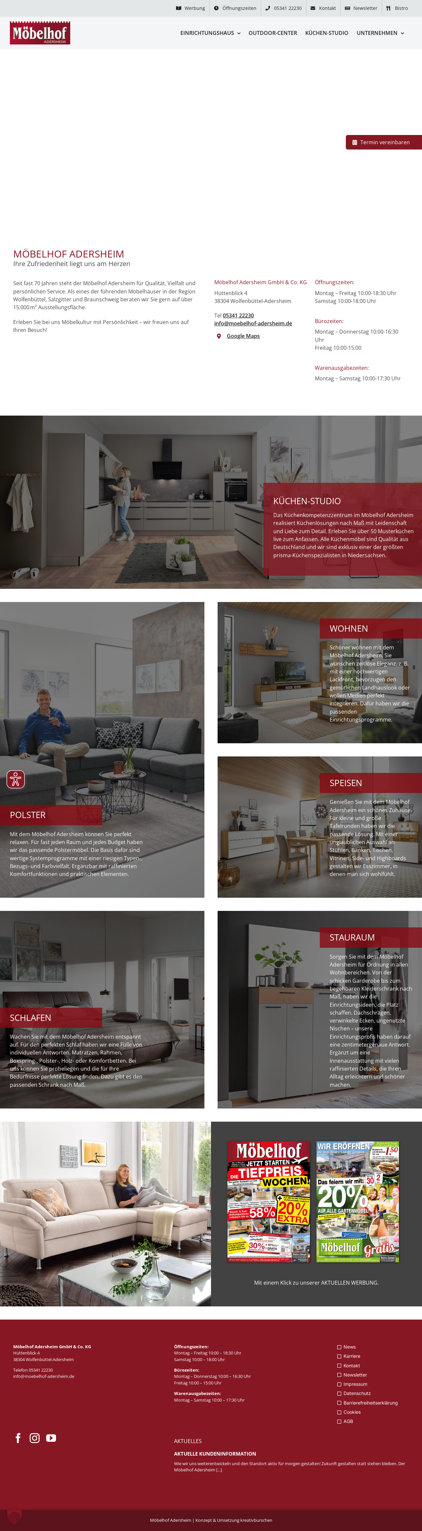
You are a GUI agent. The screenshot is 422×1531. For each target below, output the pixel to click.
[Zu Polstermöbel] (102, 750)
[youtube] (51, 1438)
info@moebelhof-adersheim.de (253, 323)
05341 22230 (238, 315)
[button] (14, 1516)
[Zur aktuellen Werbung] (105, 1214)
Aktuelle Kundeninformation (215, 1453)
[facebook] (18, 1438)
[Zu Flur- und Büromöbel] (320, 1009)
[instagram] (35, 1438)
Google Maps (243, 336)
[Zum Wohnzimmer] (320, 672)
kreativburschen (256, 1520)
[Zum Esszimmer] (320, 827)
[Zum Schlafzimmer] (102, 1009)
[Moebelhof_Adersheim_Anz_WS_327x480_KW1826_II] (357, 1144)
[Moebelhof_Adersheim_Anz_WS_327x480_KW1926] (268, 1144)
